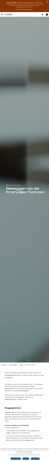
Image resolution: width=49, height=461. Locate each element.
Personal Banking (13, 364)
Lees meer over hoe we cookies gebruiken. (24, 452)
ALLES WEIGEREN (35, 458)
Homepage (4, 364)
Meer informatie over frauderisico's (24, 9)
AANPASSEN (25, 458)
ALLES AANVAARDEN (16, 458)
